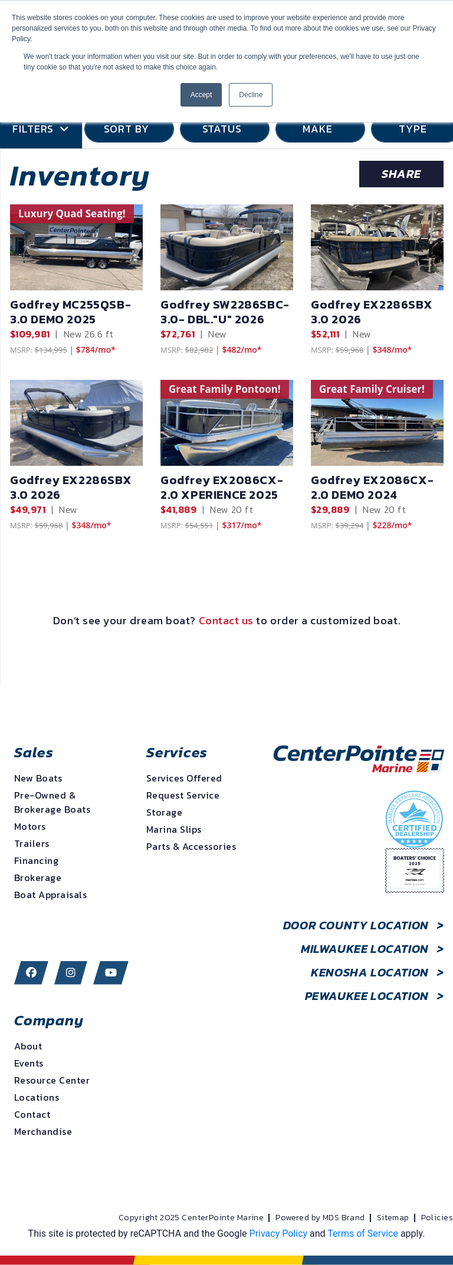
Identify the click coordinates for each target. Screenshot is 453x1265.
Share (401, 174)
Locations (36, 1097)
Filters (41, 129)
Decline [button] (250, 95)
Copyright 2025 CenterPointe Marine (191, 1218)
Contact (32, 1114)
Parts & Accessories (191, 846)
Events (29, 1063)
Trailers (32, 843)
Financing (36, 860)
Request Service (182, 795)
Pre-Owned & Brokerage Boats (52, 802)
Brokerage (37, 877)
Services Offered (184, 778)
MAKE (321, 129)
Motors (30, 826)
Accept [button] (201, 95)
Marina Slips (174, 829)
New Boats (38, 778)
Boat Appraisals (50, 895)
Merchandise (43, 1131)
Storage (164, 812)
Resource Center (52, 1080)
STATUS (225, 129)
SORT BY (129, 129)
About (28, 1046)
